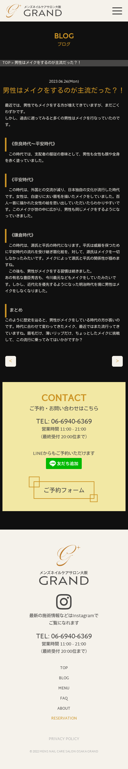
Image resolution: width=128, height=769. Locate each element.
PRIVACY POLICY (64, 739)
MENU (63, 688)
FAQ (64, 698)
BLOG (64, 678)
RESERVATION (64, 718)
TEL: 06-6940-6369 (64, 422)
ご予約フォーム (64, 491)
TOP (6, 63)
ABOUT (63, 709)
